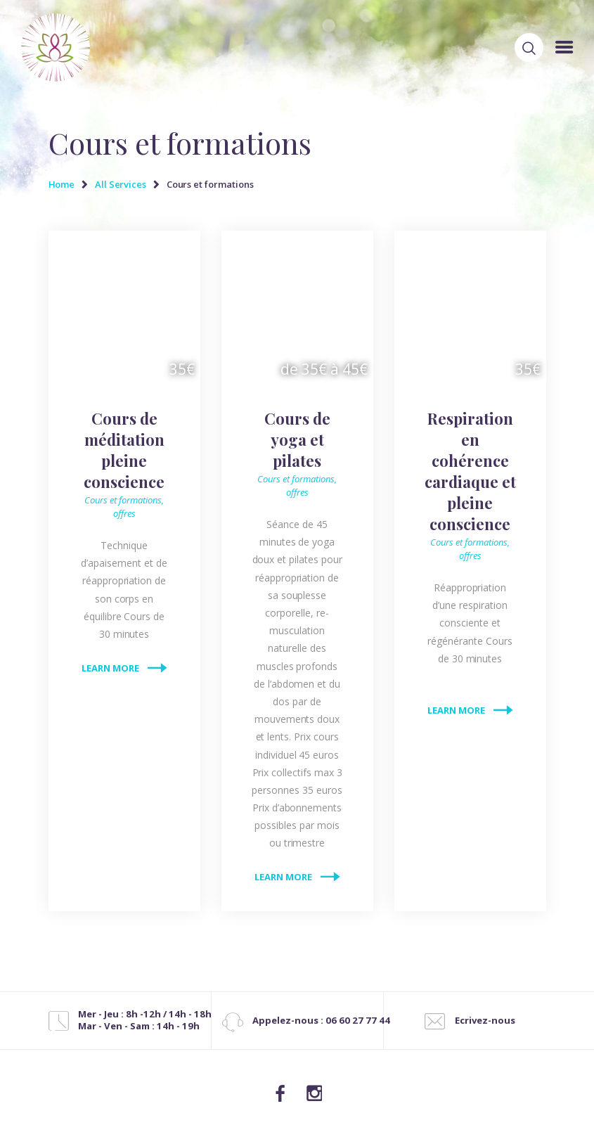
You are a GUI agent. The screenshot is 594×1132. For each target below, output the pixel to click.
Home (62, 184)
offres (124, 513)
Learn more (110, 668)
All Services (120, 184)
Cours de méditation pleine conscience (124, 450)
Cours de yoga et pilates (297, 439)
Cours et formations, (124, 500)
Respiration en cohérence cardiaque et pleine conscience (470, 471)
